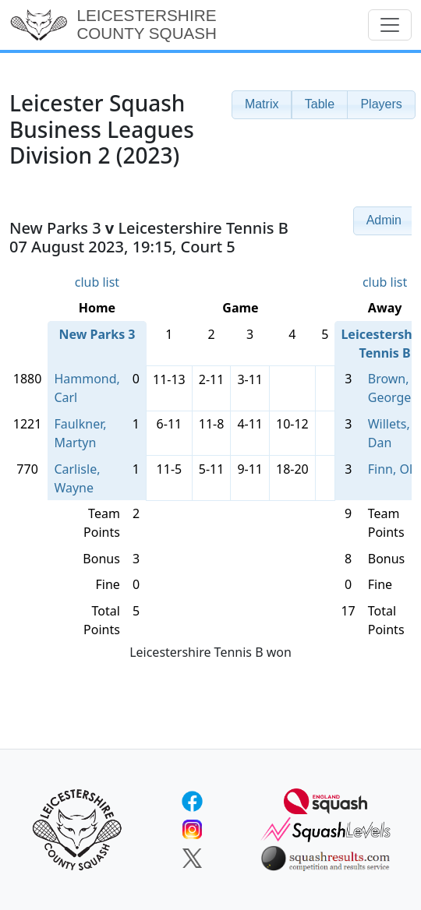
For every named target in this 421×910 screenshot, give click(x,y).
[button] (262, 104)
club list (97, 282)
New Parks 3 (96, 334)
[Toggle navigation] (390, 25)
